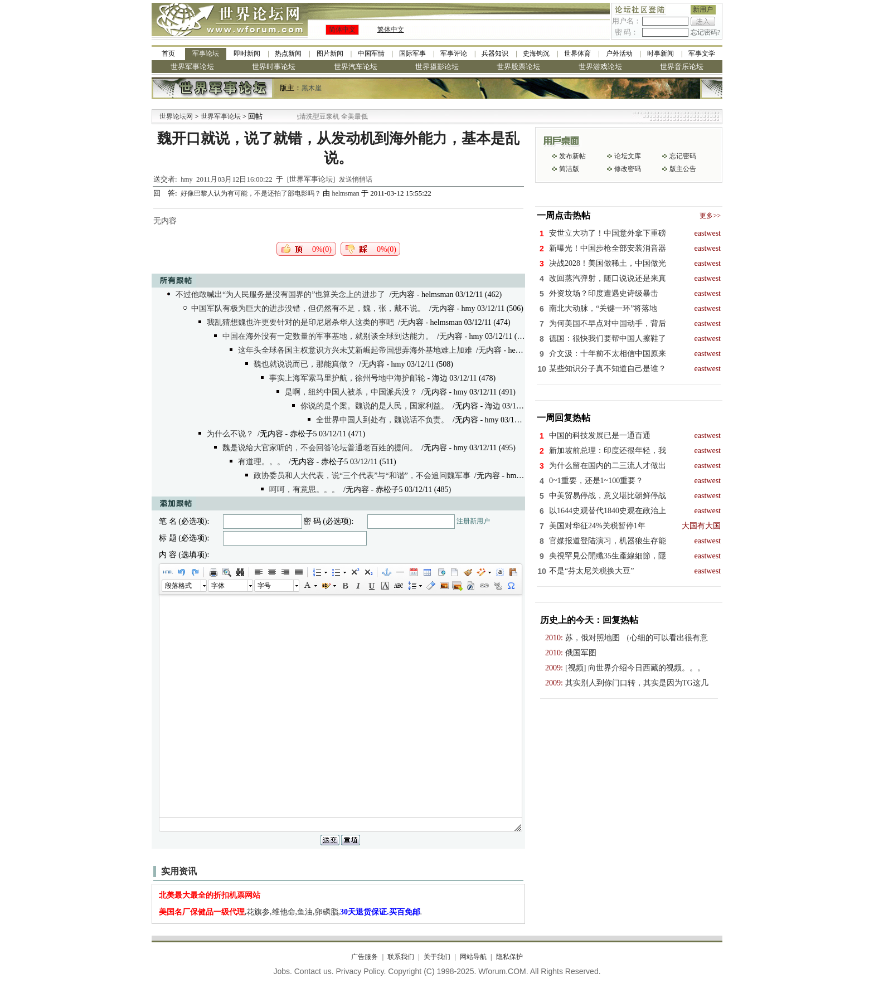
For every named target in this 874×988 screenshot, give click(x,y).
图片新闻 (330, 53)
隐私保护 (509, 957)
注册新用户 (473, 521)
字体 (218, 586)
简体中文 (342, 29)
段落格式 (178, 586)
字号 (264, 586)
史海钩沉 (536, 53)
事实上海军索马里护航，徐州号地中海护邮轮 (347, 378)
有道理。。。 (261, 462)
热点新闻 (288, 53)
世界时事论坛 (273, 66)
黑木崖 (312, 88)
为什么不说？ (230, 434)
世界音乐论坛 (681, 66)
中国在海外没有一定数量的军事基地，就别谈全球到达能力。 (327, 336)
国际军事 (412, 53)
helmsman (345, 193)
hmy (186, 179)
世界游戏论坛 (600, 66)
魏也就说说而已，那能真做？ (304, 364)
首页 (168, 53)
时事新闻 (660, 53)
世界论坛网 (176, 116)
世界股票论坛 (518, 66)
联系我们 (400, 957)
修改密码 (627, 169)
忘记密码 (682, 156)
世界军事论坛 (192, 66)
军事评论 (453, 53)
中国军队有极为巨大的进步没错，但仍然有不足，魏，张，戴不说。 (308, 308)
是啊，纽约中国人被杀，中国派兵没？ (351, 392)
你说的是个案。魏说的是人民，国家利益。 (374, 406)
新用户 (703, 9)
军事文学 (701, 53)
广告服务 (364, 957)
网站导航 (473, 957)
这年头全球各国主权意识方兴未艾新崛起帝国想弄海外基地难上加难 (355, 350)
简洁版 (569, 169)
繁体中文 (390, 29)
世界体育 (577, 53)
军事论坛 (205, 53)
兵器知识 (495, 53)
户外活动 (619, 53)
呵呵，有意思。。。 (304, 489)
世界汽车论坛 (355, 66)
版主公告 (682, 169)
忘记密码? (705, 32)
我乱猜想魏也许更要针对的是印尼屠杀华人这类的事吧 (300, 322)
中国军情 (371, 53)
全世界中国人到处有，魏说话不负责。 (382, 420)
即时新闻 (247, 53)
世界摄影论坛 (437, 66)
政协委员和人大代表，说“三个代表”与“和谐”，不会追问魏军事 (362, 475)
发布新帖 (572, 156)
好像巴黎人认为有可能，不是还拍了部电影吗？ (252, 193)
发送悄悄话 (355, 179)
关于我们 (437, 957)
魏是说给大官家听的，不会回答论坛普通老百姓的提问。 (319, 448)
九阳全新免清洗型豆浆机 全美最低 (330, 116)
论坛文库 (627, 156)
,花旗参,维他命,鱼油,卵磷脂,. (291, 912)
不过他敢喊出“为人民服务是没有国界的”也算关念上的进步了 (280, 294)
